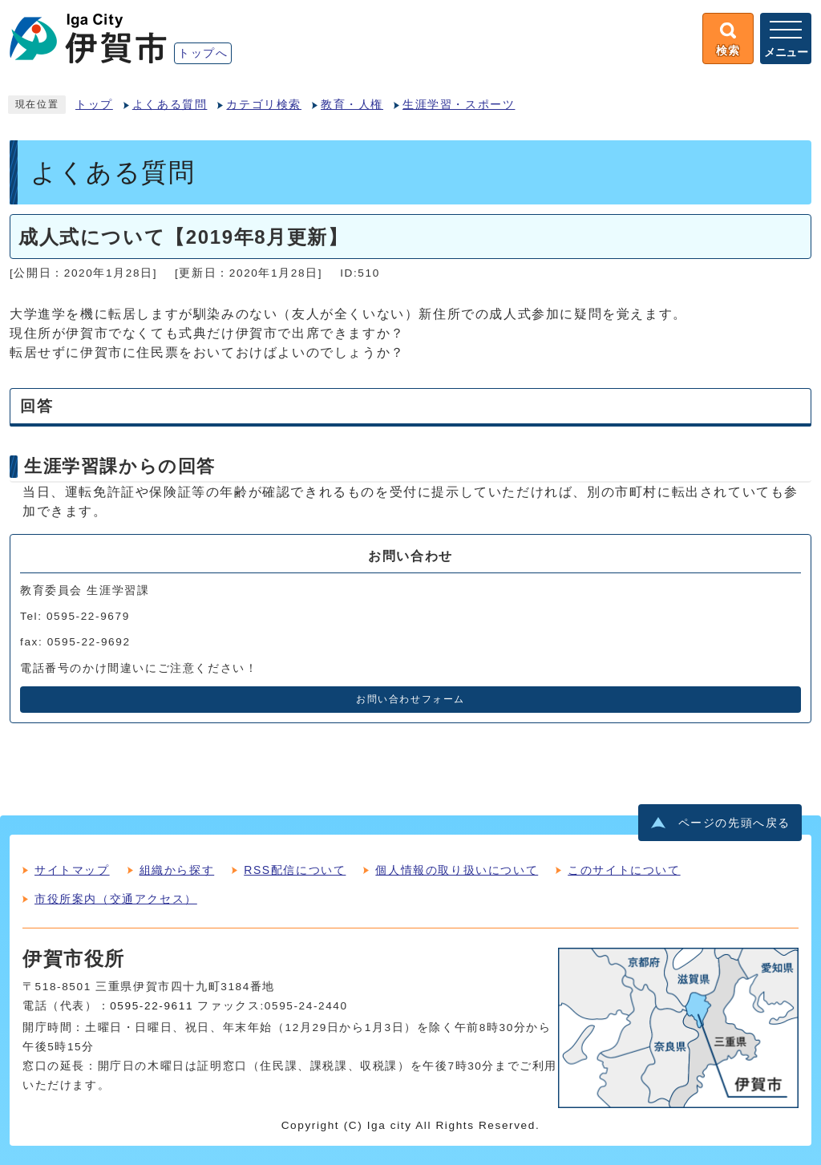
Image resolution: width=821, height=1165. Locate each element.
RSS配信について (295, 870)
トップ (94, 105)
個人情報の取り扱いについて (456, 870)
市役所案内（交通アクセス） (115, 898)
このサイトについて (624, 870)
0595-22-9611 (151, 1006)
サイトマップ (72, 870)
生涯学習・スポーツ (458, 105)
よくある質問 (170, 105)
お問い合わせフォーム (410, 699)
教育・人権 (352, 105)
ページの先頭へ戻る (734, 823)
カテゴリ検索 (263, 105)
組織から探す (177, 870)
